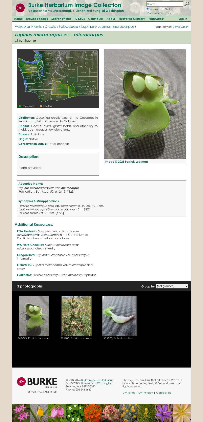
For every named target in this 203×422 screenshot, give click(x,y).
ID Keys (80, 18)
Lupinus (87, 26)
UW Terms (129, 392)
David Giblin (180, 26)
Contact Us (163, 392)
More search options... (161, 13)
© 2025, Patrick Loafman (33, 338)
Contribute (95, 18)
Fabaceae (68, 26)
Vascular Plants (28, 26)
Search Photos (61, 18)
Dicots (50, 26)
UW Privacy (145, 392)
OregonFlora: (26, 255)
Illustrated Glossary (132, 18)
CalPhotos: (24, 275)
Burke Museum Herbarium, (98, 380)
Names (154, 9)
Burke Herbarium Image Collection (74, 4)
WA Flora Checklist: (30, 244)
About (110, 18)
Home (18, 18)
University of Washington (96, 383)
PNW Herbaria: (27, 231)
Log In (183, 18)
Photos (168, 9)
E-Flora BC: (24, 264)
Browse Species (37, 18)
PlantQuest (156, 18)
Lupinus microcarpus (116, 26)
